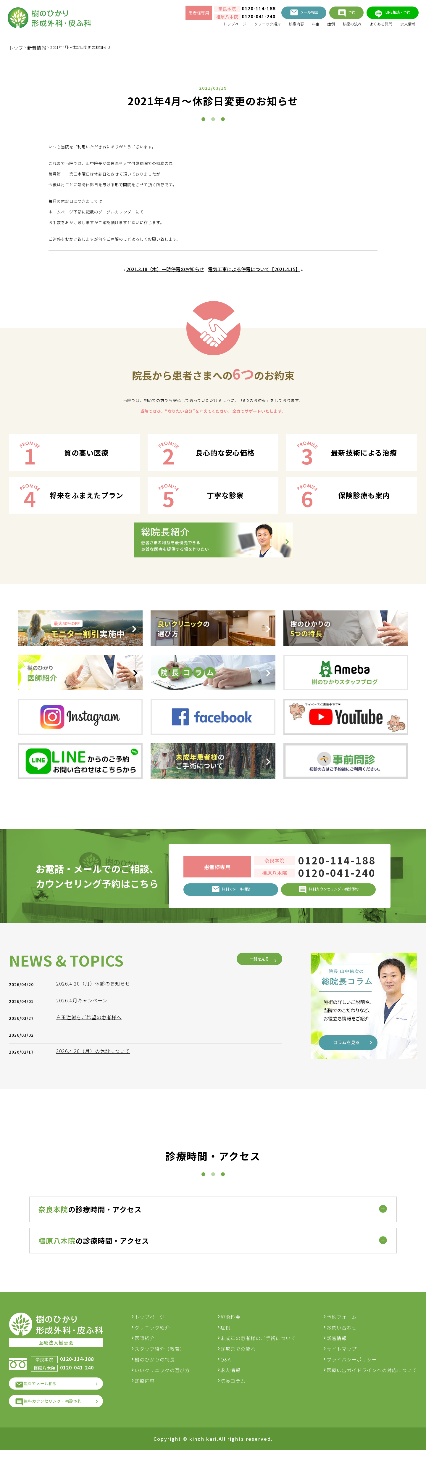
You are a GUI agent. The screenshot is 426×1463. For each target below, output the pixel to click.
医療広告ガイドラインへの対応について (372, 1376)
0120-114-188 (234, 10)
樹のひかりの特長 (164, 1366)
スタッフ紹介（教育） (169, 1355)
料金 (298, 27)
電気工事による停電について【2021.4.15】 (254, 270)
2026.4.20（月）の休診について (96, 1161)
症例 (315, 27)
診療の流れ (339, 27)
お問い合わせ (342, 1334)
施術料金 (235, 1323)
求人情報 (404, 27)
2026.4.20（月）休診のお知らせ (96, 1094)
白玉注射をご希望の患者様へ (92, 1128)
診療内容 (276, 27)
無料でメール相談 (47, 1392)
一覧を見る (255, 1069)
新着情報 (337, 1344)
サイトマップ (342, 1355)
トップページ (204, 27)
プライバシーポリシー (352, 1366)
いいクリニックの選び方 (172, 1376)
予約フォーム (342, 1323)
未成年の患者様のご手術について (263, 1344)
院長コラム (238, 1387)
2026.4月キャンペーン (84, 1111)
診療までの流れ (243, 1355)
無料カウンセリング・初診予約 (62, 1413)
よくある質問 (373, 27)
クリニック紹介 (242, 27)
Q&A (230, 1366)
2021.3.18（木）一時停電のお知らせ (165, 270)
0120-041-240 (234, 18)
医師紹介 (154, 1344)
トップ (16, 47)
